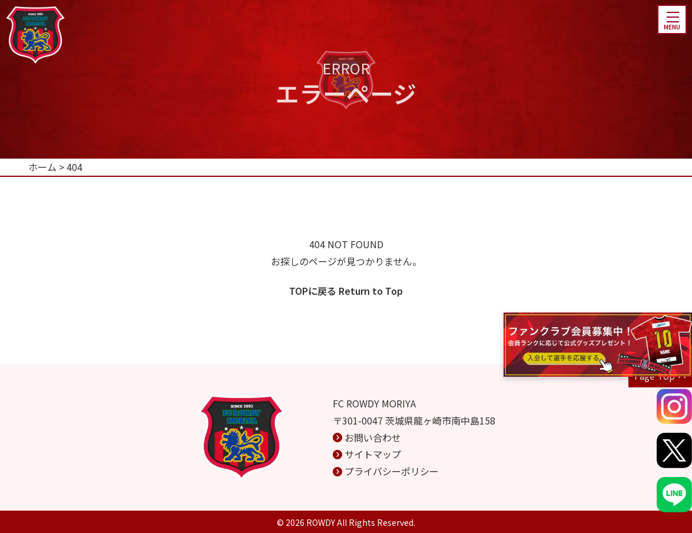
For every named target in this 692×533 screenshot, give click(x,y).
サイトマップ (373, 454)
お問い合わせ (373, 437)
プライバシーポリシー (392, 471)
